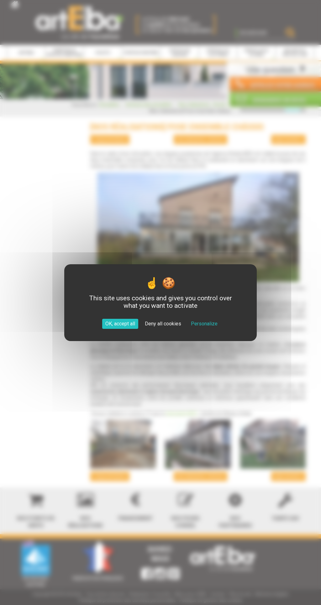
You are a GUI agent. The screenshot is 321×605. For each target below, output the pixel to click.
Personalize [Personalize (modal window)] (204, 324)
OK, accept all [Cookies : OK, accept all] (120, 324)
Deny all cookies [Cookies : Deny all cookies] (163, 324)
